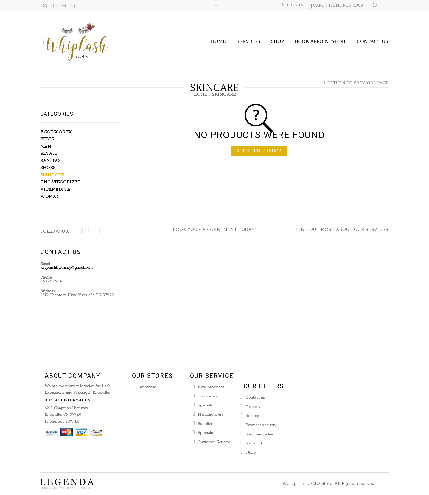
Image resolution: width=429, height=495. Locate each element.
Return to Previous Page (358, 83)
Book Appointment (320, 41)
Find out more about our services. (342, 229)
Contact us (255, 397)
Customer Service (214, 442)
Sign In (295, 5)
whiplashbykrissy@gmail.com (66, 267)
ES (63, 5)
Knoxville (148, 387)
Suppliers (206, 423)
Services (248, 41)
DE (54, 5)
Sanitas (50, 160)
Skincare (52, 175)
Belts (47, 139)
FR (72, 5)
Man (45, 146)
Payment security (260, 425)
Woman (50, 196)
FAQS (250, 452)
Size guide (254, 443)
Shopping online (259, 434)
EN (44, 5)
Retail (48, 153)
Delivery (252, 406)
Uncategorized (60, 182)
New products (211, 387)
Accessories (56, 132)
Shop (277, 41)
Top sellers (208, 396)
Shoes (48, 168)
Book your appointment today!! (214, 229)
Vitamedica (55, 189)
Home (218, 41)
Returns (252, 415)
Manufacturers (211, 414)
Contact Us (372, 41)
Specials (205, 405)
